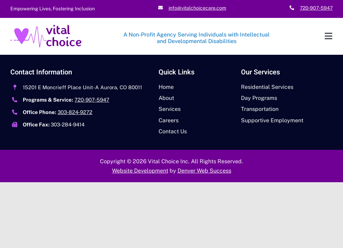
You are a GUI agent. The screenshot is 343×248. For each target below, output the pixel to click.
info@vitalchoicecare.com (197, 8)
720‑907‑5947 (316, 8)
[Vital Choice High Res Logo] (45, 27)
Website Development (140, 170)
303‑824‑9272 (75, 112)
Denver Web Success (204, 170)
